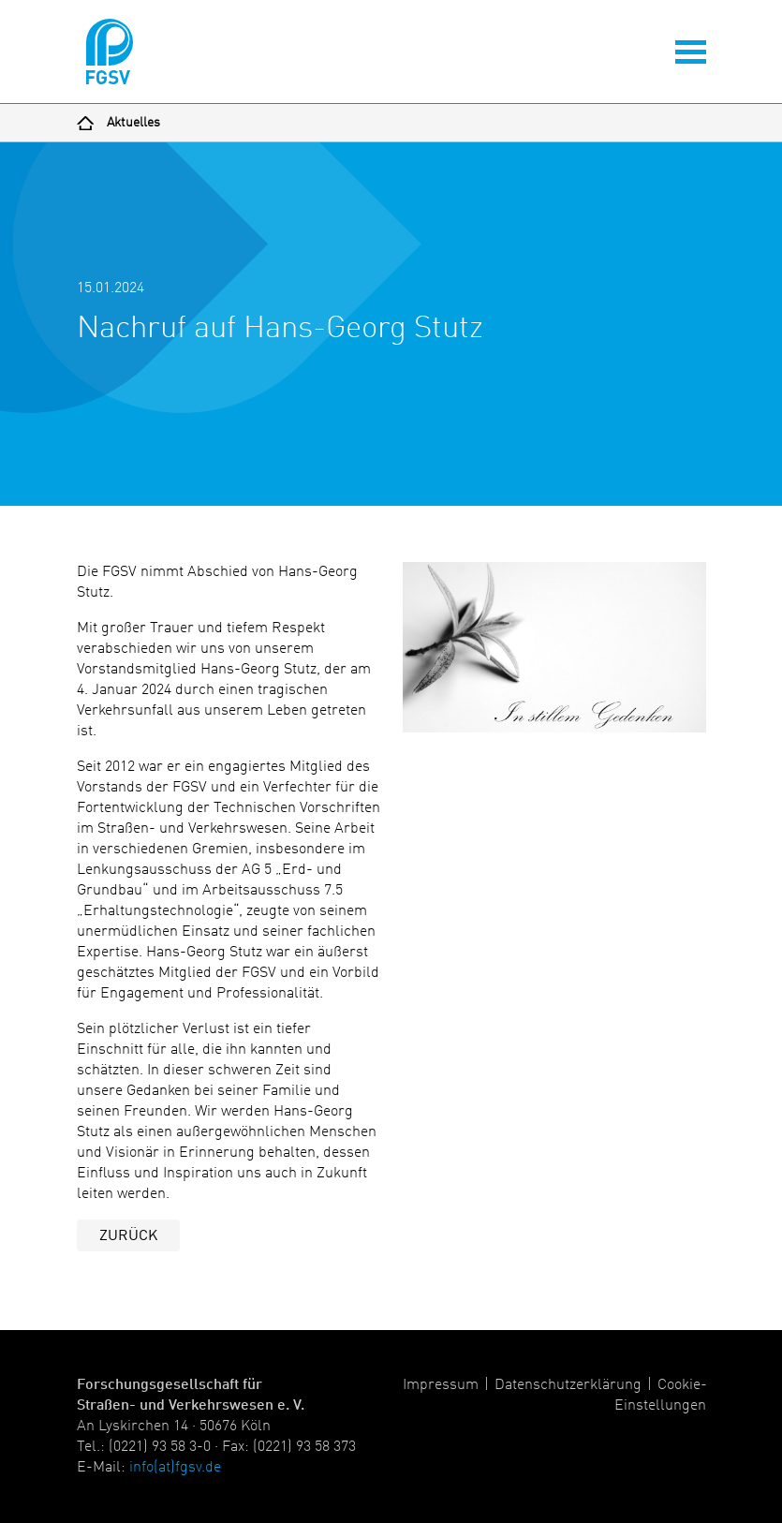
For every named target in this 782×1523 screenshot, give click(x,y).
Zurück (128, 1236)
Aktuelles (133, 122)
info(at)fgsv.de (175, 1467)
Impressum (441, 1385)
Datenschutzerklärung (568, 1385)
